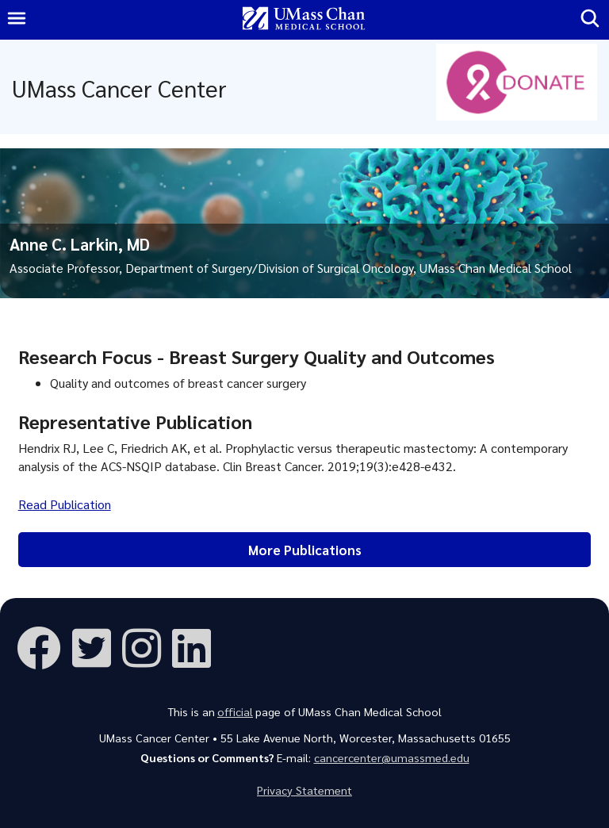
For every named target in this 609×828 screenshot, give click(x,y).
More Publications (305, 549)
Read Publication (64, 504)
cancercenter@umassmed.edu (391, 757)
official (235, 711)
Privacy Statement (304, 790)
